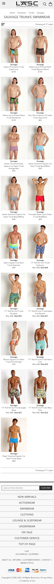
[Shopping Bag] (50, 4)
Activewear (27, 502)
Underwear (27, 526)
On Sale (27, 532)
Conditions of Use (27, 581)
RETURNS (17, 560)
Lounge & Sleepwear (27, 520)
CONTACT (46, 560)
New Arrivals (27, 496)
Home (12, 13)
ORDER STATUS (27, 563)
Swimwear (27, 508)
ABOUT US (6, 560)
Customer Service (27, 538)
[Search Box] (45, 4)
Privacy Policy (46, 577)
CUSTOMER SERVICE (31, 560)
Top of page (27, 544)
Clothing (27, 514)
